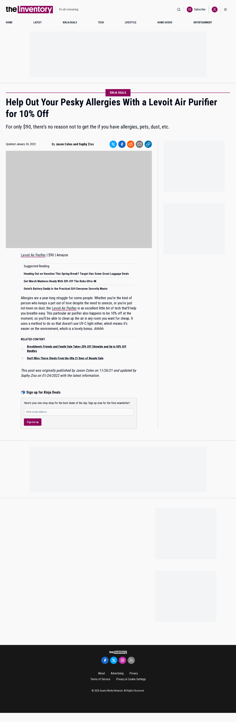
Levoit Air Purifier (33, 255)
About (101, 673)
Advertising (117, 673)
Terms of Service (100, 679)
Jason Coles (64, 144)
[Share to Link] (148, 144)
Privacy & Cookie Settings (131, 679)
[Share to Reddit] (130, 144)
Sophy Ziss (86, 144)
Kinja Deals (118, 92)
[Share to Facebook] (122, 144)
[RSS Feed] (131, 660)
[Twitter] (113, 660)
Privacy (133, 673)
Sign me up (33, 422)
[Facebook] (105, 660)
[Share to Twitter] (113, 144)
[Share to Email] (139, 144)
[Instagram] (122, 660)
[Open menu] (225, 9)
